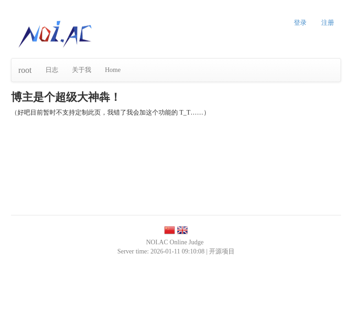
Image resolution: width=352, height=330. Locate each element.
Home (113, 69)
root (25, 70)
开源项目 (222, 251)
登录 (300, 22)
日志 (51, 69)
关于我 (81, 69)
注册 (327, 22)
